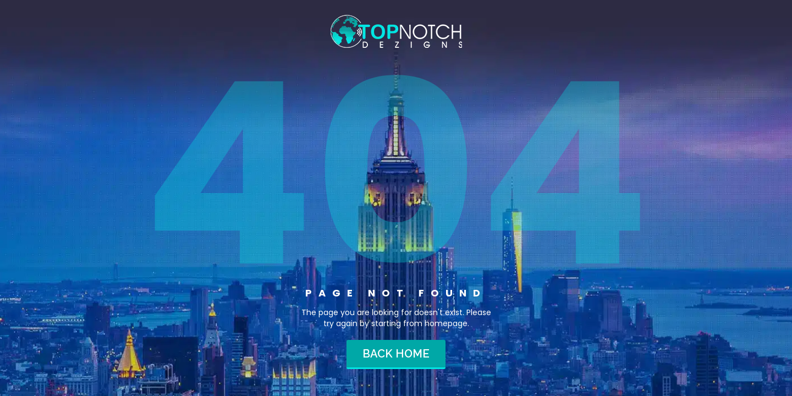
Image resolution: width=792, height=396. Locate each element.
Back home (396, 353)
